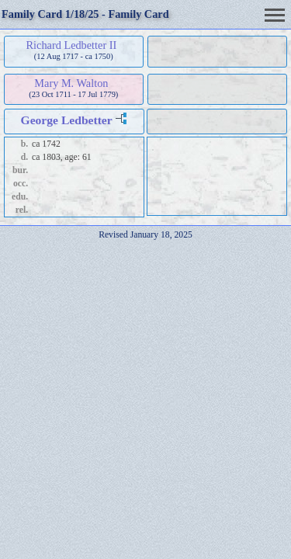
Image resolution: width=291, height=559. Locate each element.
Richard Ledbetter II (71, 45)
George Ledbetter (67, 120)
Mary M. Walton (71, 83)
